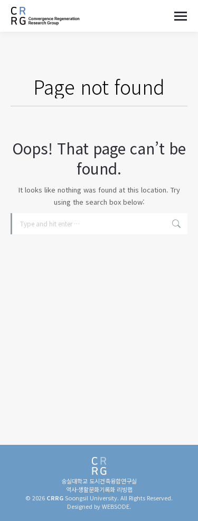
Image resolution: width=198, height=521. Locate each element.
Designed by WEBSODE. (99, 506)
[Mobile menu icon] (180, 16)
